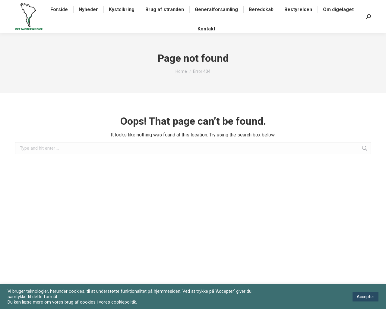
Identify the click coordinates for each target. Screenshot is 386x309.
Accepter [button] (365, 296)
